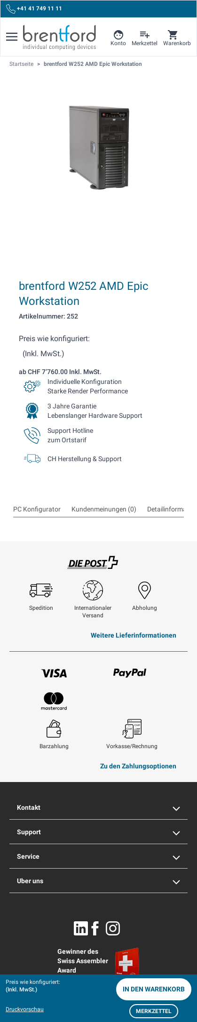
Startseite (21, 64)
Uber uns (98, 881)
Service (98, 856)
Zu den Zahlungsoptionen (138, 766)
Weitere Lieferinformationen (133, 635)
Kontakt (98, 807)
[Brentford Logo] (59, 37)
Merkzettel (154, 1011)
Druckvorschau (25, 1009)
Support (98, 832)
